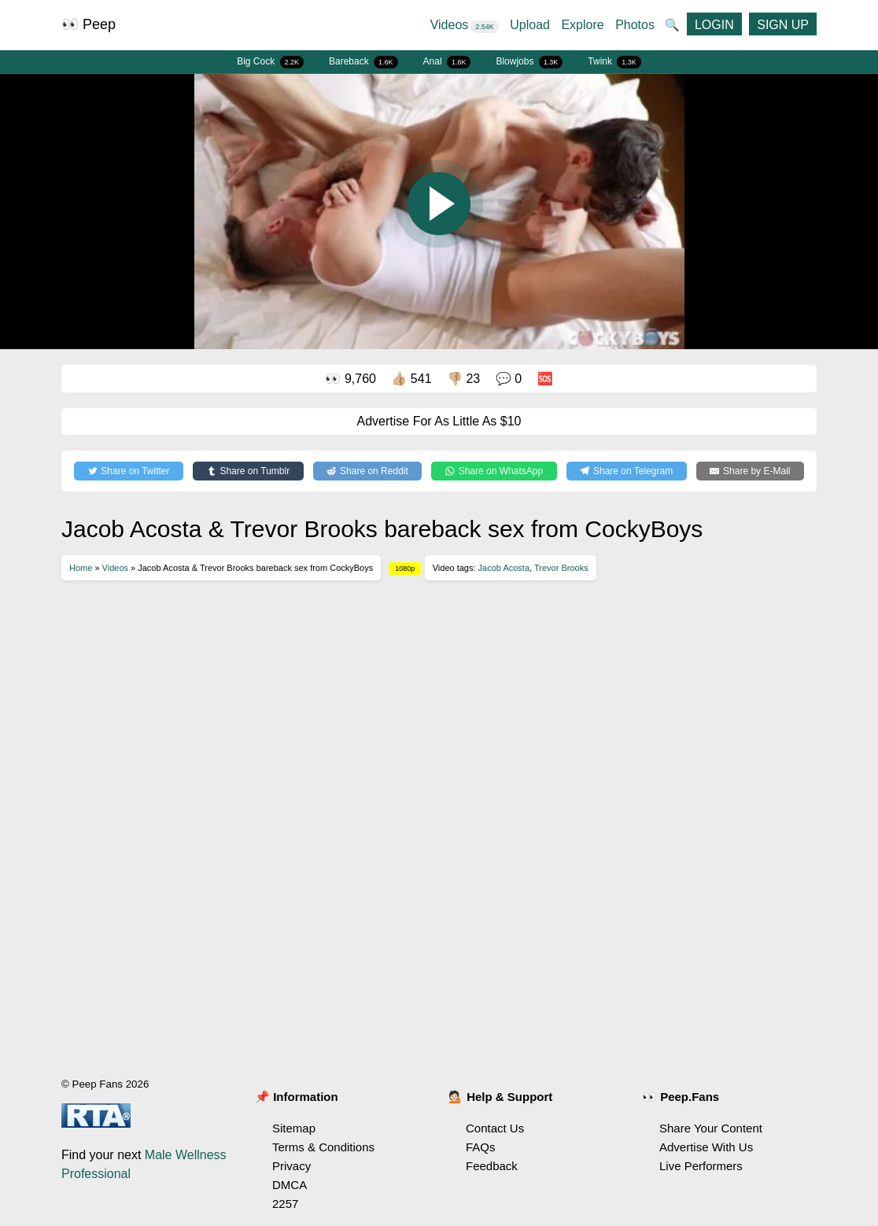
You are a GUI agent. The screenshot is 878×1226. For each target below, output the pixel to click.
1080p (405, 569)
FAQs (481, 1147)
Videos (464, 24)
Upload (530, 24)
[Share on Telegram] (626, 471)
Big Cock (270, 62)
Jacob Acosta (503, 568)
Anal (447, 62)
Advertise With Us (706, 1147)
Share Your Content (710, 1128)
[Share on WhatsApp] (493, 471)
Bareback (363, 62)
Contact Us (495, 1128)
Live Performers (701, 1166)
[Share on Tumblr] (248, 471)
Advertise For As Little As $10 (439, 421)
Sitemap (293, 1128)
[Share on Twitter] (128, 471)
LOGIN (714, 24)
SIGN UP (783, 24)
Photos (635, 24)
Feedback (492, 1166)
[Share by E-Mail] (750, 471)
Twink (614, 62)
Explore (582, 24)
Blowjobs (529, 62)
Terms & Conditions (323, 1147)
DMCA (289, 1184)
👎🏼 (463, 378)
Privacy (291, 1166)
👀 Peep (88, 24)
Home (80, 568)
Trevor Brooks (561, 568)
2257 (285, 1203)
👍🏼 (411, 378)
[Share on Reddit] (367, 471)
